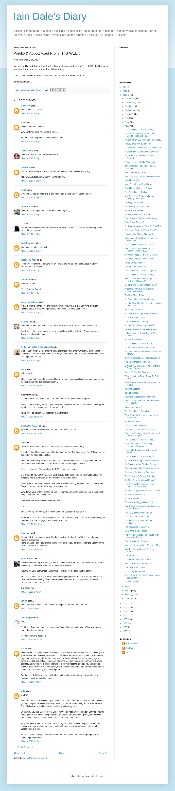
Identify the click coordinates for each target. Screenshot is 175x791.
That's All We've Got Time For (138, 144)
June (127, 122)
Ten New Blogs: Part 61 (135, 295)
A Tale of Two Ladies (134, 210)
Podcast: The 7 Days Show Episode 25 (142, 313)
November (130, 102)
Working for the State (134, 202)
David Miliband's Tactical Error (138, 559)
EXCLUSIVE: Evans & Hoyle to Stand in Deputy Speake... (142, 367)
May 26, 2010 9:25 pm (31, 360)
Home (62, 753)
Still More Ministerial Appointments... (141, 397)
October (129, 106)
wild (23, 442)
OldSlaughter (27, 618)
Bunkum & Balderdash (135, 494)
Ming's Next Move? (133, 407)
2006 (125, 615)
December (130, 98)
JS (126, 652)
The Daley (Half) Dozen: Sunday (139, 456)
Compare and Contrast (135, 317)
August (128, 114)
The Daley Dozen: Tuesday (137, 411)
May (127, 126)
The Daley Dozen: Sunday (136, 321)
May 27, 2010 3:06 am (31, 592)
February (129, 594)
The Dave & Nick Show (135, 567)
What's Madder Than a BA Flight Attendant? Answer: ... (139, 444)
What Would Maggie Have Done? (139, 502)
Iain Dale (129, 648)
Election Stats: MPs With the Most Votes (143, 468)
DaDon (24, 649)
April (127, 586)
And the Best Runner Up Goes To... (140, 325)
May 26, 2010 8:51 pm (31, 312)
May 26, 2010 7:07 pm (31, 141)
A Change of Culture (134, 309)
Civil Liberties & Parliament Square (140, 270)
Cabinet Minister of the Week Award (140, 329)
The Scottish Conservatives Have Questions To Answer (139, 485)
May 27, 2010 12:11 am (31, 524)
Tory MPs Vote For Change (137, 372)
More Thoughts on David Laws (138, 184)
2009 (125, 603)
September (130, 110)
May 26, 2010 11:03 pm (31, 417)
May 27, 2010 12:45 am (31, 549)
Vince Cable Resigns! (134, 222)
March (128, 591)
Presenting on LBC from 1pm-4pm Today (143, 140)
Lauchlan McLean (29, 302)
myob (23, 369)
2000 (125, 631)
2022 (125, 87)
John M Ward (27, 207)
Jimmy (24, 601)
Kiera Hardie (27, 558)
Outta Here (129, 555)
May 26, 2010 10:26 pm (31, 386)
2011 (125, 91)
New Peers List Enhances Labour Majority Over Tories (139, 197)
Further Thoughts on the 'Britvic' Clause (142, 490)
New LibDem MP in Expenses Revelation (143, 148)
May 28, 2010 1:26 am (31, 741)
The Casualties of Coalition (137, 527)
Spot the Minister (132, 498)
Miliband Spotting (132, 389)
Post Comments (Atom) (36, 758)
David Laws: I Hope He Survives (139, 188)
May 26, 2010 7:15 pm (31, 158)
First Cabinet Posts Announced (138, 563)
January (129, 598)
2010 (125, 95)
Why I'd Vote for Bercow (135, 425)
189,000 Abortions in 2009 (136, 267)
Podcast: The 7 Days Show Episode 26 (142, 152)
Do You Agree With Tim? (135, 571)
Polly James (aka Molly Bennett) (36, 347)
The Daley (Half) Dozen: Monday (139, 129)
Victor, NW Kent (28, 260)
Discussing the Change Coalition (139, 472)
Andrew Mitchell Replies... (136, 340)
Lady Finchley (27, 243)
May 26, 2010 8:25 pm (31, 251)
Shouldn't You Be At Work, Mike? (139, 259)
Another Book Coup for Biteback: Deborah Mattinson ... (139, 290)
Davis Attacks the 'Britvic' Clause (139, 429)
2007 (125, 611)
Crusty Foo (26, 280)
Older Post (104, 753)
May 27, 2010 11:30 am (31, 639)
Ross (23, 190)
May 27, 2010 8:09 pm (31, 682)
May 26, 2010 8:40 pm (31, 293)
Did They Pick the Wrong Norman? (140, 480)
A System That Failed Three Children (141, 255)
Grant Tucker (131, 643)
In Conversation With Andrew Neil (140, 347)
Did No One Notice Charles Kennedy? (142, 464)
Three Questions (132, 582)
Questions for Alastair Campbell (139, 234)
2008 (125, 607)
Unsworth (25, 106)
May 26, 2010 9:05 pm (31, 338)
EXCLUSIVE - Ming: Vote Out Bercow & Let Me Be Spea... (142, 434)
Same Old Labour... (133, 421)
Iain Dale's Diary (50, 16)
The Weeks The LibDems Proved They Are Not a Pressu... (142, 536)
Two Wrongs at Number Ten (137, 206)
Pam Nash (26, 322)
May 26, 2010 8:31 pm (31, 270)
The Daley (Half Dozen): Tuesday (139, 244)
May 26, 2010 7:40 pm (31, 234)
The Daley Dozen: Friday (136, 192)
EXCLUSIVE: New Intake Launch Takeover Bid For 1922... (139, 249)
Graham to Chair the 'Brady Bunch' (140, 230)
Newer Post (19, 753)
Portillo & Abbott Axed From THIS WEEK (143, 226)
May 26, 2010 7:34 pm (31, 198)
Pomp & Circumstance (135, 263)
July (127, 118)
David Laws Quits (132, 180)
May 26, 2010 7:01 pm (31, 113)
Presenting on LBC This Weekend (140, 162)
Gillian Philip (27, 151)
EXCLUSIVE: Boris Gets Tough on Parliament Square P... (140, 279)
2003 (125, 627)
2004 (125, 623)
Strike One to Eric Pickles (136, 531)
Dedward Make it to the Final (137, 214)
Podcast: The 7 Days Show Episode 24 (142, 460)
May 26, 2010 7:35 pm (31, 214)
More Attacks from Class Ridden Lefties (142, 545)
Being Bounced (131, 393)
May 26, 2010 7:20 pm (31, 181)
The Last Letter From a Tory (137, 517)
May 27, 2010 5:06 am (31, 608)
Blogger (99, 776)
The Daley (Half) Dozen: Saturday (140, 476)
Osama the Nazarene (31, 426)
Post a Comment (25, 747)
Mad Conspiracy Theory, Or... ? (138, 172)
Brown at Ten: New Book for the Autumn (142, 358)
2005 (125, 619)
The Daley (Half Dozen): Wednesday (141, 218)
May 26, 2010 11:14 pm (31, 433)
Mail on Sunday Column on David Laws (142, 176)
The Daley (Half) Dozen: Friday (138, 343)
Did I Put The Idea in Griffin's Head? (141, 285)
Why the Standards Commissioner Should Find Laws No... (140, 134)
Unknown (25, 533)
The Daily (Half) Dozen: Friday (138, 513)
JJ (22, 223)
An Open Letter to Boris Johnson (139, 299)
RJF (23, 122)
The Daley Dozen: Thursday (137, 362)
